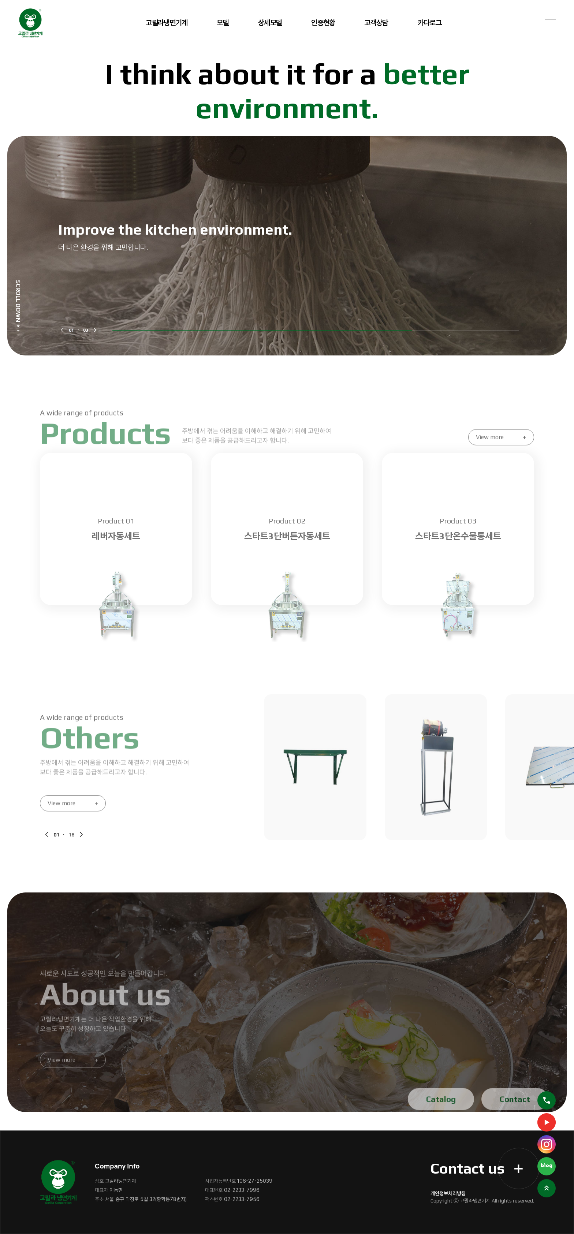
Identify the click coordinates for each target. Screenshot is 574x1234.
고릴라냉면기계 (166, 22)
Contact (515, 1114)
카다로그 (429, 22)
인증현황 (323, 22)
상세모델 (270, 22)
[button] (62, 330)
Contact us (476, 1168)
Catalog (441, 1114)
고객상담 (376, 22)
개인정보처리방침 (448, 1193)
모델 (223, 22)
